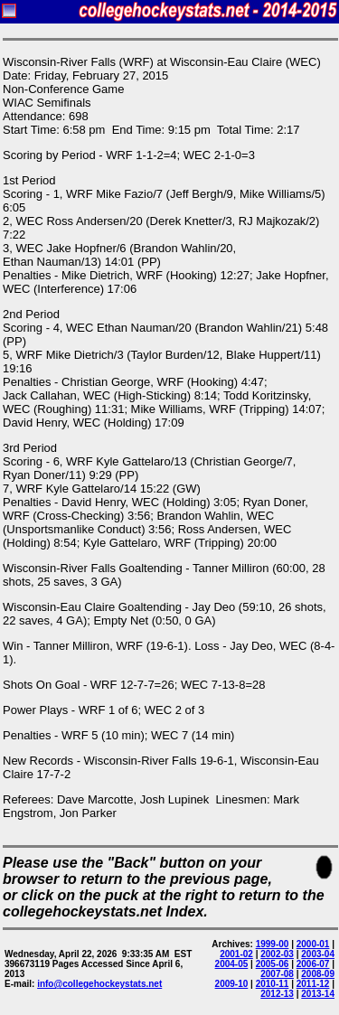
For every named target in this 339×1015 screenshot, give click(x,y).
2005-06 (272, 964)
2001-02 (236, 954)
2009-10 (232, 984)
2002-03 (277, 954)
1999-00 (272, 944)
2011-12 (313, 984)
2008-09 (317, 974)
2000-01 (313, 944)
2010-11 (272, 984)
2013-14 (317, 994)
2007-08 (277, 974)
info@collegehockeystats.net (99, 984)
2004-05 (232, 964)
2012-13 (277, 994)
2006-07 (313, 964)
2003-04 (317, 954)
